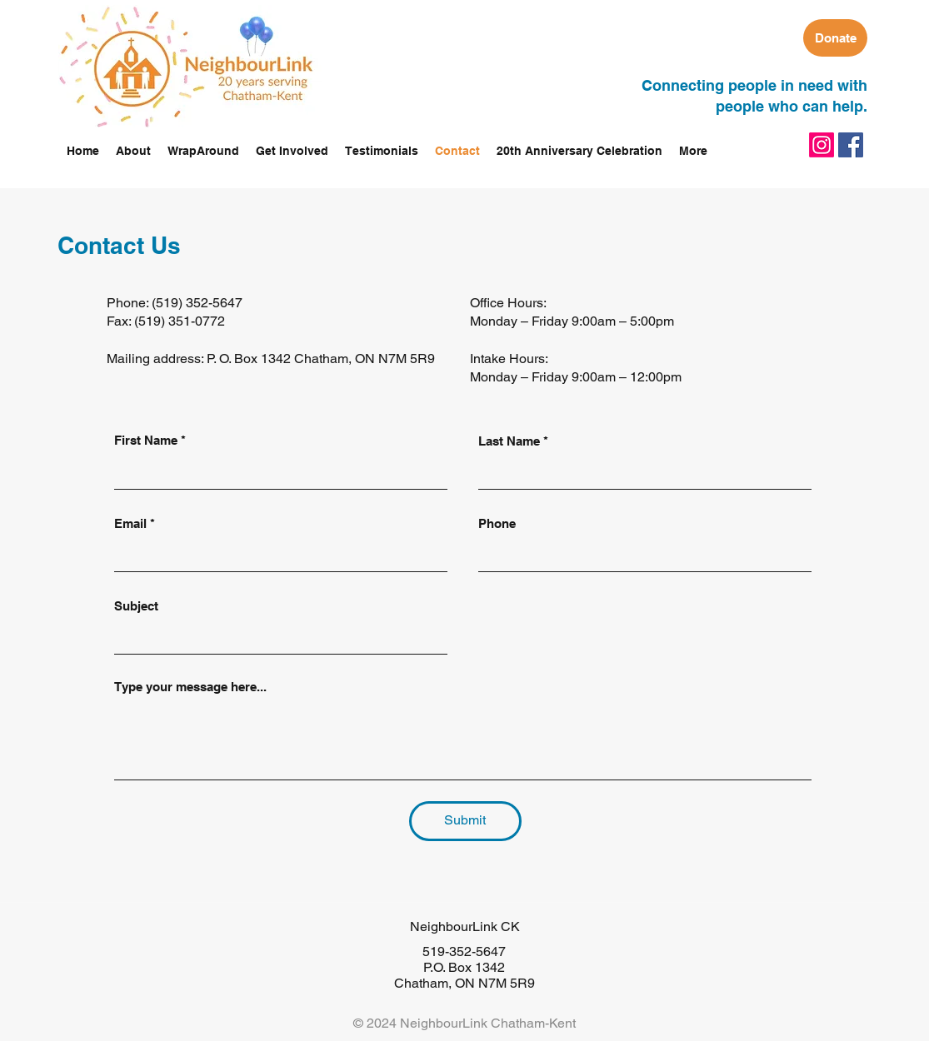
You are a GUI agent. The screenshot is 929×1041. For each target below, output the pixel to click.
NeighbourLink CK (465, 926)
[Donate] (835, 38)
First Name (145, 440)
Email (130, 523)
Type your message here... (190, 686)
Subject (136, 606)
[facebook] (850, 144)
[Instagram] (821, 144)
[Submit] (465, 821)
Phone (497, 523)
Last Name (509, 441)
